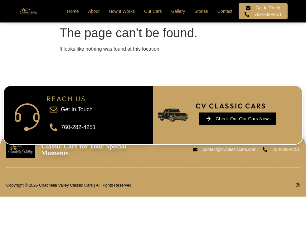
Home (73, 11)
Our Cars (153, 11)
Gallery (178, 11)
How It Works (122, 11)
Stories (201, 11)
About (94, 11)
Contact (224, 11)
